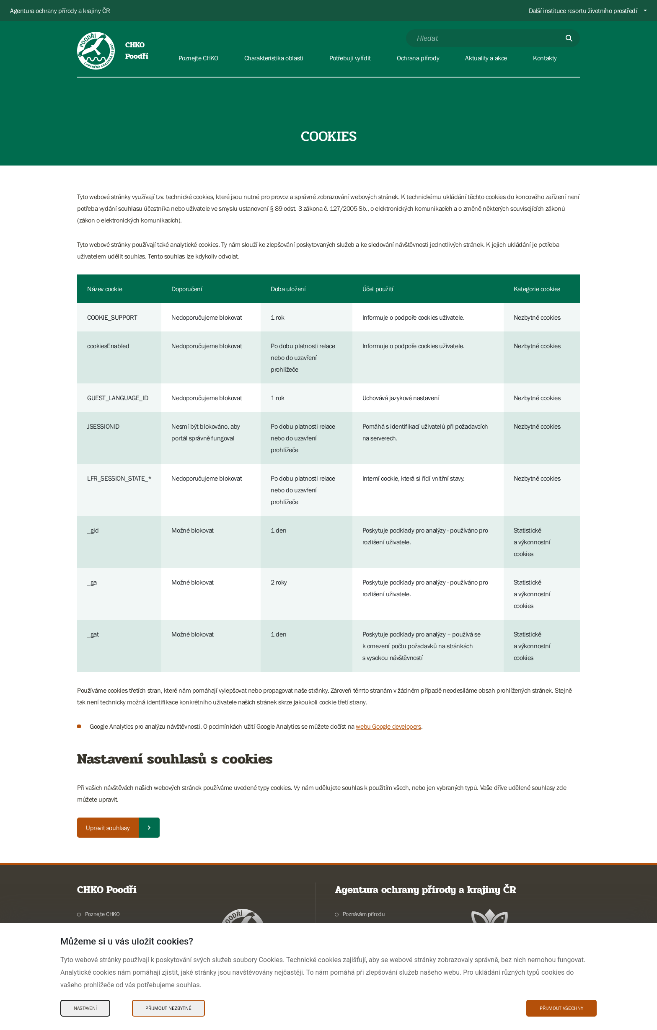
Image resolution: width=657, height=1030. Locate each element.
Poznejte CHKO (102, 914)
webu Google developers (388, 726)
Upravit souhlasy (108, 827)
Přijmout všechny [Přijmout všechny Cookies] (561, 1008)
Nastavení (85, 1008)
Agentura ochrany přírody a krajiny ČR (60, 10)
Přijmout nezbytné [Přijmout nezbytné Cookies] (168, 1008)
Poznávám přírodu (364, 914)
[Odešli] (569, 38)
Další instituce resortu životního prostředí (583, 10)
